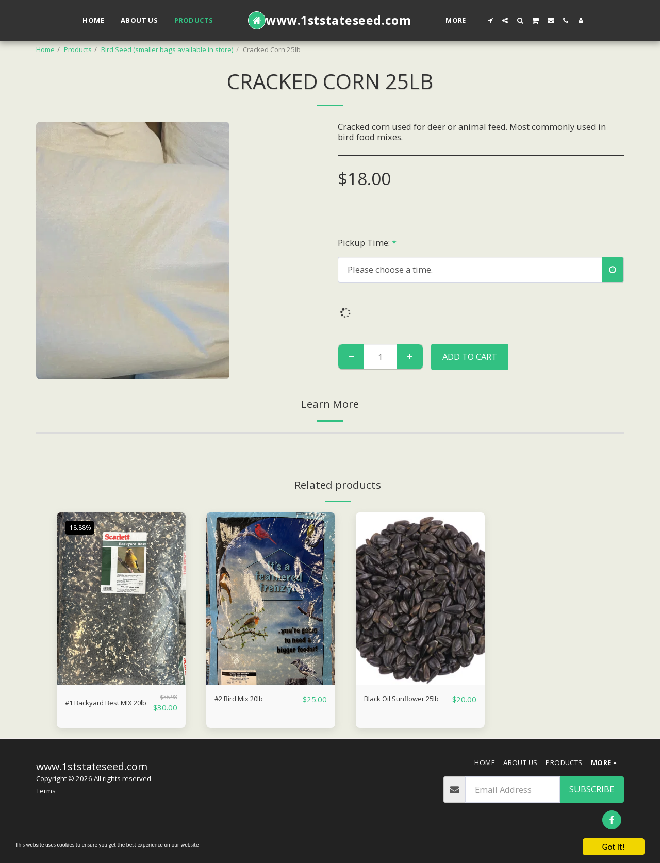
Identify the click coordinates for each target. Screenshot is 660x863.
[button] (490, 20)
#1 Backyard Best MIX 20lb (108, 705)
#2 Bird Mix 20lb (247, 699)
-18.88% (82, 527)
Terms (46, 795)
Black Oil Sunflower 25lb (403, 705)
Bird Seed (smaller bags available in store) (167, 49)
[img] (121, 598)
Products (78, 49)
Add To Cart (469, 356)
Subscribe (591, 794)
